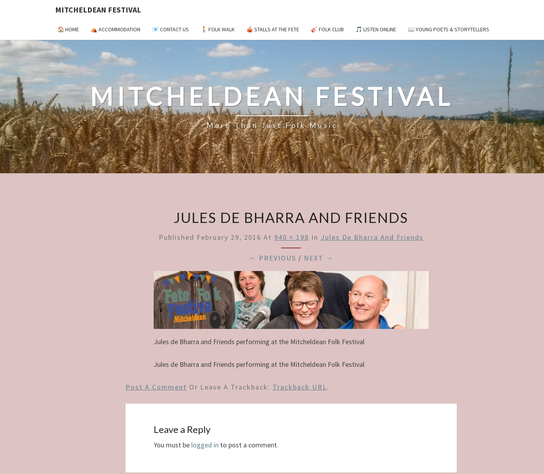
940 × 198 (291, 237)
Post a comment (156, 386)
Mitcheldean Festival (98, 9)
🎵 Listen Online (375, 29)
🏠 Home (68, 29)
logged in (205, 444)
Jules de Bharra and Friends (372, 237)
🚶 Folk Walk (218, 29)
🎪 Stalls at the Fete (272, 29)
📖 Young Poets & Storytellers (448, 29)
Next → (319, 257)
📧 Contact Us (170, 29)
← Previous (272, 257)
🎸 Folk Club (327, 29)
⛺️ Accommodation (115, 29)
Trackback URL (300, 386)
